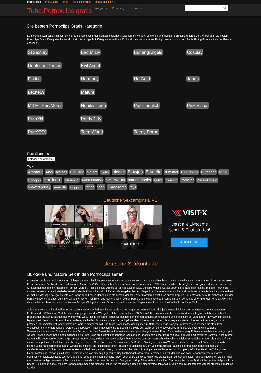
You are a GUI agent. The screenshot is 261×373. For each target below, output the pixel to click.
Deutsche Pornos (81, 1)
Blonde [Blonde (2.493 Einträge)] (118, 172)
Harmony (90, 78)
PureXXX (37, 131)
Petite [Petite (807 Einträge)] (158, 180)
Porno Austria (50, 1)
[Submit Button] (224, 8)
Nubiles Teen (93, 105)
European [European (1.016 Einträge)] (208, 172)
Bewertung (118, 8)
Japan (193, 78)
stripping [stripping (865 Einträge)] (76, 187)
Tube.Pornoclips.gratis (59, 11)
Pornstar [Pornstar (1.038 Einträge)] (187, 180)
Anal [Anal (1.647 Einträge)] (49, 172)
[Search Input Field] (203, 8)
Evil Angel (90, 65)
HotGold (142, 78)
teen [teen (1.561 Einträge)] (101, 187)
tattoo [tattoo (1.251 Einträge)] (89, 187)
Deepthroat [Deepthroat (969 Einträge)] (189, 172)
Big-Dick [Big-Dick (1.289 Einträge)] (77, 172)
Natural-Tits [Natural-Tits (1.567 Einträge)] (115, 180)
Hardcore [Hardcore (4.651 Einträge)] (52, 179)
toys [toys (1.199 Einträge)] (133, 187)
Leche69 (36, 92)
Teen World (92, 131)
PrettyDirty (91, 118)
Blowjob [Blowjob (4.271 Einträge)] (135, 172)
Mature (88, 92)
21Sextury (37, 52)
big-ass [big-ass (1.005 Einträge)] (61, 172)
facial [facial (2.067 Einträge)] (223, 172)
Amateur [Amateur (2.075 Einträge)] (35, 172)
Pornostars (136, 8)
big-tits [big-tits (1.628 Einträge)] (92, 172)
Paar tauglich (146, 105)
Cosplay (195, 52)
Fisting (34, 78)
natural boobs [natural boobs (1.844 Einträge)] (139, 180)
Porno (65, 1)
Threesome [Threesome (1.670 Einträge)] (117, 187)
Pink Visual (197, 105)
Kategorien (101, 8)
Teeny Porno (146, 131)
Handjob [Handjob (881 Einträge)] (34, 180)
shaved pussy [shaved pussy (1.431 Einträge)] (39, 187)
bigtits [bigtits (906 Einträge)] (105, 172)
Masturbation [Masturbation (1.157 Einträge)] (92, 180)
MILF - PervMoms (45, 105)
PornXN (35, 118)
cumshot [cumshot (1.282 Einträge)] (171, 172)
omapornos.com (104, 1)
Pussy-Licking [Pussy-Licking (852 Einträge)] (207, 180)
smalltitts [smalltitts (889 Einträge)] (60, 187)
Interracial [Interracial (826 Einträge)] (71, 180)
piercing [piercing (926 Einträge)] (171, 180)
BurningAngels (148, 52)
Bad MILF (90, 52)
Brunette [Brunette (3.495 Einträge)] (153, 172)
